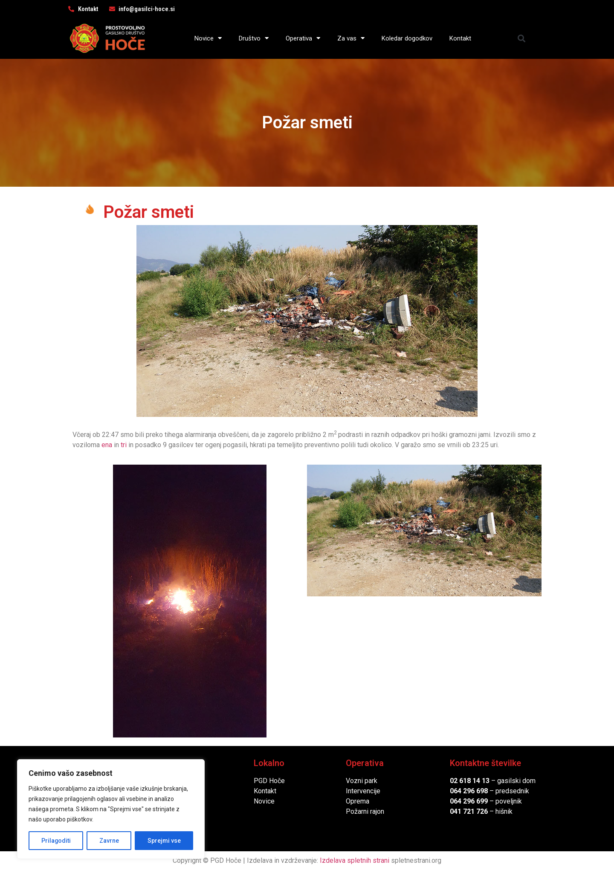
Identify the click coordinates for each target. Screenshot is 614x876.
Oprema (357, 801)
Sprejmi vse (164, 840)
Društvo (254, 38)
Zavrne (109, 840)
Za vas (351, 38)
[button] (522, 38)
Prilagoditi (56, 840)
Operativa (303, 38)
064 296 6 (465, 791)
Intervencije (363, 791)
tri (124, 445)
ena (106, 445)
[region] (111, 809)
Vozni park (361, 781)
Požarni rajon (365, 811)
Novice (208, 38)
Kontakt (460, 38)
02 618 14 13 (469, 781)
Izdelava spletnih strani (354, 860)
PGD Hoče (269, 781)
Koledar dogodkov (407, 38)
